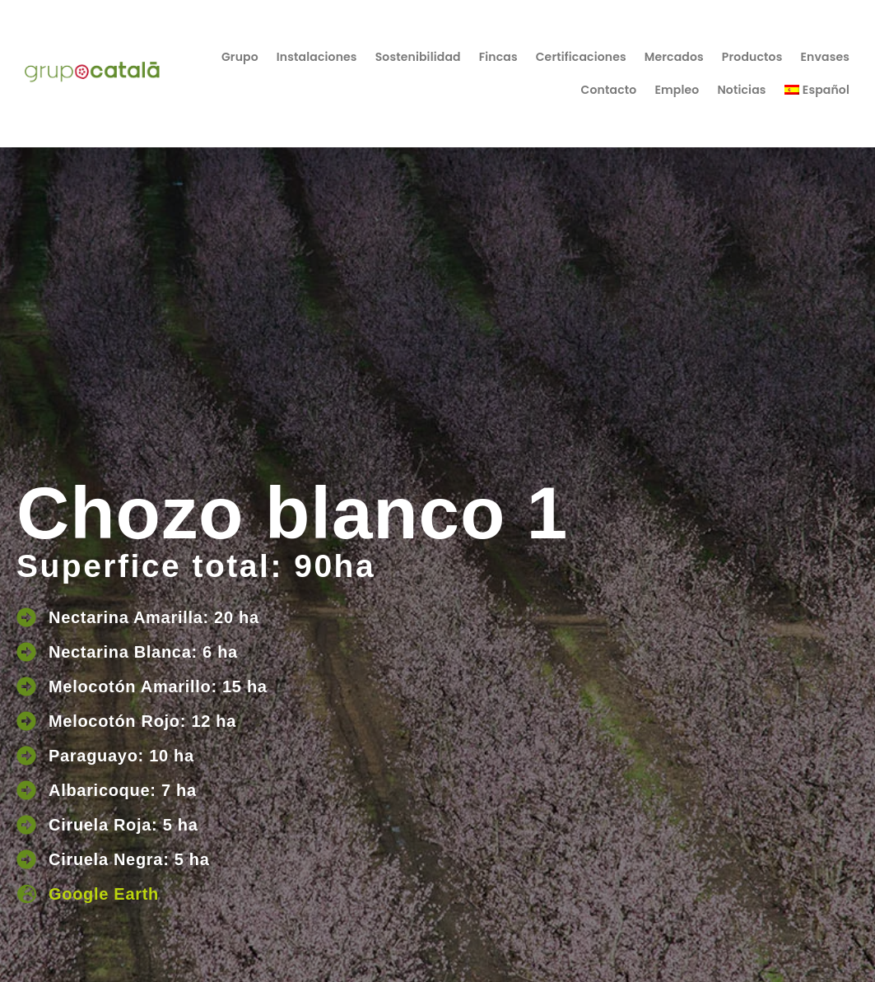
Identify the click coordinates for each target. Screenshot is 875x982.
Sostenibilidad (418, 57)
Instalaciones (317, 57)
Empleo (676, 89)
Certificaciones (581, 57)
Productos (752, 57)
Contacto (609, 89)
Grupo (239, 57)
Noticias (741, 89)
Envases (824, 57)
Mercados (674, 57)
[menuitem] (817, 89)
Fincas (498, 57)
